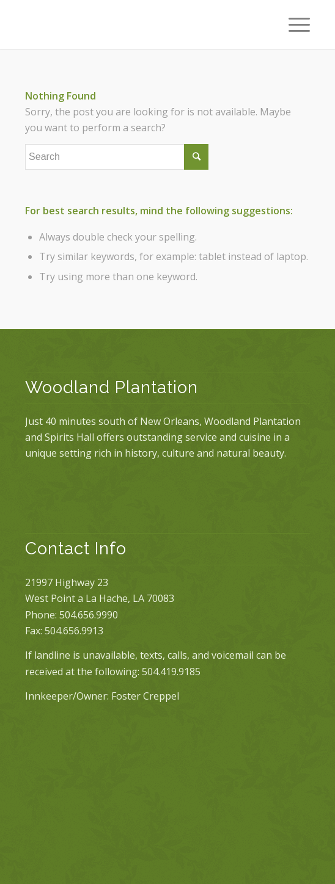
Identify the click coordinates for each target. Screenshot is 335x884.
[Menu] (293, 24)
